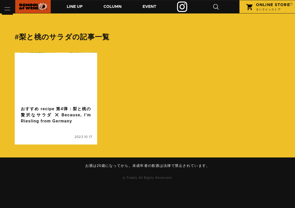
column (29, 92)
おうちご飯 (31, 135)
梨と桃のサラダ (34, 153)
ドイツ (82, 135)
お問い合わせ (149, 194)
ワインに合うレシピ (65, 147)
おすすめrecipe (58, 135)
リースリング (33, 147)
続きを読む (56, 110)
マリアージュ (63, 141)
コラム (117, 9)
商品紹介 (76, 9)
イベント (155, 9)
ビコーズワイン (34, 141)
